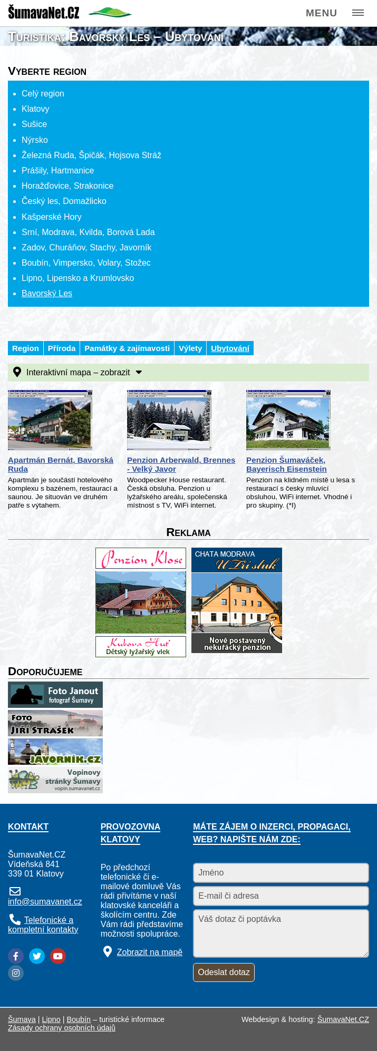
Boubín (79, 1019)
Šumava (22, 1019)
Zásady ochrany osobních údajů (61, 1028)
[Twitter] (37, 956)
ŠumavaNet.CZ (343, 1019)
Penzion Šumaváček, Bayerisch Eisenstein (286, 464)
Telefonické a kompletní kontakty (43, 925)
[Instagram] (16, 973)
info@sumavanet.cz (45, 901)
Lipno (51, 1019)
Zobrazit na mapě (150, 952)
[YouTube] (58, 956)
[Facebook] (16, 956)
